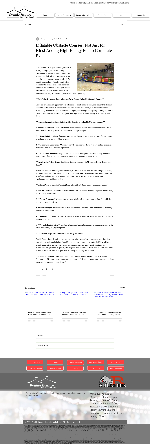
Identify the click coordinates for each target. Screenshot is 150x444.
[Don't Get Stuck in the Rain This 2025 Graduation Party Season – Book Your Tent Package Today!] (109, 300)
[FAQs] (75, 368)
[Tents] (55, 362)
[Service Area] (55, 368)
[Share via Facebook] (37, 269)
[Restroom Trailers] (34, 368)
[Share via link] (52, 269)
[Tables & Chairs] (95, 362)
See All (122, 287)
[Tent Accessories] (75, 362)
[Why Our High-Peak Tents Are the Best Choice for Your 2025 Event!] (75, 300)
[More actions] (113, 39)
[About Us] (95, 368)
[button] (122, 24)
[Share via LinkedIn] (47, 269)
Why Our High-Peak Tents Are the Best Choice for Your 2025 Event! (74, 313)
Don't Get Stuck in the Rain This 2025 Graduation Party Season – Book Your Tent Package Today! (109, 313)
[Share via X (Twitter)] (42, 269)
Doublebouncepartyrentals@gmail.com (111, 2)
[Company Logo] (20, 12)
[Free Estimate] (115, 368)
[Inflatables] (115, 362)
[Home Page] (35, 362)
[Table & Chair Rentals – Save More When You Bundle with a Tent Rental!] (40, 300)
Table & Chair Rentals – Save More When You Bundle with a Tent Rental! (40, 313)
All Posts (28, 24)
